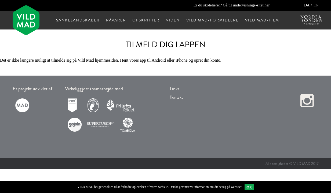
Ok (249, 187)
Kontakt (176, 97)
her (267, 5)
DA (307, 5)
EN (316, 5)
